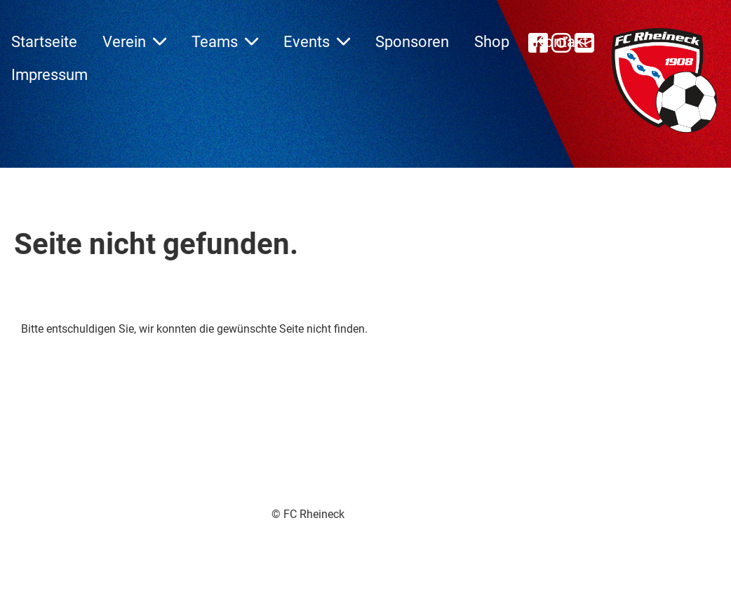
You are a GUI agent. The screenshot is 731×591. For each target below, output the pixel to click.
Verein (134, 42)
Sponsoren (412, 42)
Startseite (44, 42)
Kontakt (561, 42)
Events (316, 42)
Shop (491, 42)
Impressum (49, 75)
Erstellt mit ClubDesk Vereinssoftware (269, 531)
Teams (225, 42)
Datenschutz (418, 530)
